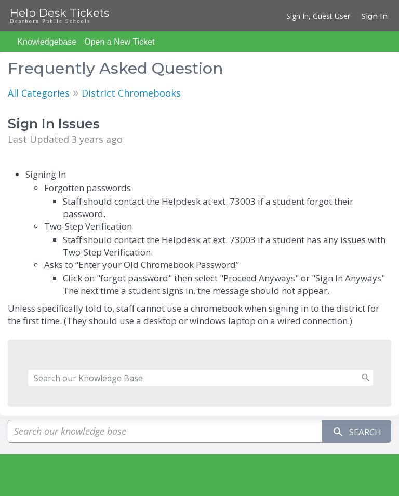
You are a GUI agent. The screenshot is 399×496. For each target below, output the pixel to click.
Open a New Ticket (119, 41)
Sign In (374, 16)
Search (354, 431)
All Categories (39, 93)
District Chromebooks (131, 93)
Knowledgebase (46, 41)
